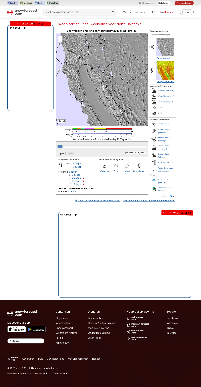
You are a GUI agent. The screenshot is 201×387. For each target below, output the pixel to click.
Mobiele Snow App (98, 327)
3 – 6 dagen (75, 175)
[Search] (113, 12)
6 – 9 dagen (75, 178)
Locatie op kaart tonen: (159, 31)
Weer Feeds (94, 337)
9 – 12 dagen (75, 181)
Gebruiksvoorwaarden (18, 373)
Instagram (172, 323)
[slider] (60, 146)
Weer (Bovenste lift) (166, 90)
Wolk (160, 113)
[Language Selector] (25, 340)
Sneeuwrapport (64, 327)
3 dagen (77, 163)
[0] (169, 124)
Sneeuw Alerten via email (102, 323)
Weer (127, 12)
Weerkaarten (63, 323)
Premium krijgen (184, 3)
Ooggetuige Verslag (99, 332)
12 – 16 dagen (75, 184)
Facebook (172, 318)
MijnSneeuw (62, 342)
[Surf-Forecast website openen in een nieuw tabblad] (12, 3)
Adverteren (28, 358)
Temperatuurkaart (165, 81)
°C (167, 196)
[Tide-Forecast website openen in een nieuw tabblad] (39, 3)
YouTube (172, 332)
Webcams (104, 171)
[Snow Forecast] (22, 12)
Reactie (96, 358)
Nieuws (140, 12)
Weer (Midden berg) (166, 96)
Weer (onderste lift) (165, 102)
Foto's (153, 12)
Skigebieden (62, 318)
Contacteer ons (55, 358)
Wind (115, 171)
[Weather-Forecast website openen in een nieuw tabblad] (53, 3)
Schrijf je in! (73, 191)
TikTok (170, 327)
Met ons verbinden (78, 358)
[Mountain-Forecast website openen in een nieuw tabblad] (26, 3)
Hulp (40, 358)
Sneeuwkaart (163, 58)
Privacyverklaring (41, 373)
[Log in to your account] (187, 12)
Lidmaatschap (95, 318)
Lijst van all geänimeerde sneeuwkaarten (97, 200)
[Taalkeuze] (164, 3)
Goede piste (162, 124)
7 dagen (77, 167)
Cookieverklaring (61, 373)
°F (173, 196)
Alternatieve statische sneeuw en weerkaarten (149, 200)
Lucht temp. (138, 171)
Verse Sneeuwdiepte (166, 162)
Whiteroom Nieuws (66, 332)
